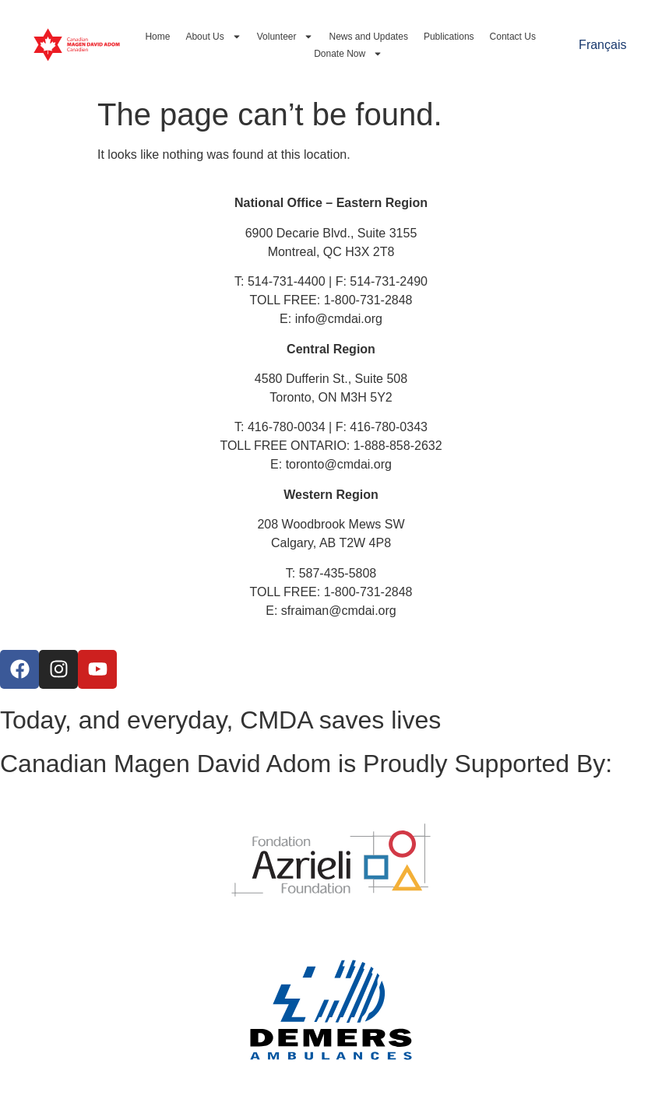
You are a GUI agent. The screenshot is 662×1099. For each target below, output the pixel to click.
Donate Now (348, 53)
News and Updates (368, 36)
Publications (449, 36)
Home (157, 36)
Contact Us (513, 36)
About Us (213, 36)
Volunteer (285, 36)
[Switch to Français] (602, 45)
